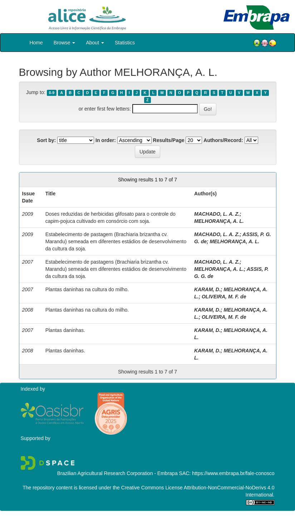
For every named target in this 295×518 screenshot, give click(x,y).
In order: (105, 140)
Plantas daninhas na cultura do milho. (87, 289)
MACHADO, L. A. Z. (217, 214)
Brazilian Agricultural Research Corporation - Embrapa (117, 473)
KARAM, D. (207, 289)
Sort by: (46, 140)
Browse (64, 42)
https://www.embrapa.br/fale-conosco (233, 473)
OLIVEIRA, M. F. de (224, 296)
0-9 (51, 93)
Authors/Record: (223, 140)
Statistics (125, 42)
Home (36, 42)
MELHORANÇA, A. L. (219, 221)
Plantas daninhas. (65, 330)
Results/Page (169, 140)
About (95, 42)
